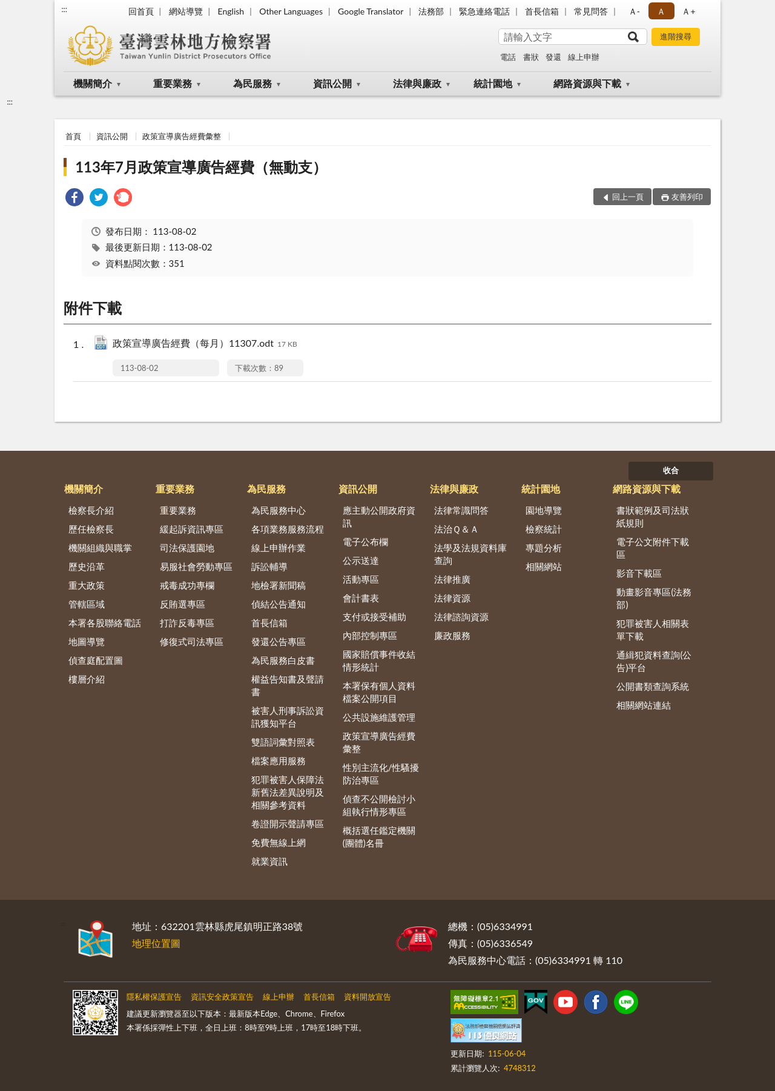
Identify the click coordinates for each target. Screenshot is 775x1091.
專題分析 (544, 547)
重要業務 (172, 83)
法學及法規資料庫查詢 (470, 554)
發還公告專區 (278, 641)
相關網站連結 (643, 704)
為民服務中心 (278, 510)
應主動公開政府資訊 (379, 516)
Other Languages (291, 11)
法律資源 (452, 597)
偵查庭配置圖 (95, 660)
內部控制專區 (370, 635)
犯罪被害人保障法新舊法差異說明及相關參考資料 (287, 792)
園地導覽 (544, 510)
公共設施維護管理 (379, 717)
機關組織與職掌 (100, 547)
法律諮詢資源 (461, 616)
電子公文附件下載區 (652, 548)
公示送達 (361, 560)
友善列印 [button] (687, 196)
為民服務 (252, 83)
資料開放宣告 (367, 996)
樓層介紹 (86, 678)
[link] (74, 198)
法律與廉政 (417, 83)
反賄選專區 (182, 603)
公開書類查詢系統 (652, 686)
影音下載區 (639, 573)
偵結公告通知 (278, 603)
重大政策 (86, 585)
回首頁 (141, 11)
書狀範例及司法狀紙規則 (652, 516)
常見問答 (591, 11)
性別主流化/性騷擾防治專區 (381, 773)
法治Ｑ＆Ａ (456, 528)
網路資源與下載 (587, 83)
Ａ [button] (661, 11)
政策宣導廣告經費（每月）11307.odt (205, 344)
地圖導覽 (86, 641)
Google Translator (370, 11)
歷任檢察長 (91, 528)
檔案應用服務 (278, 760)
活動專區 (361, 579)
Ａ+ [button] (688, 11)
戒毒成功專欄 (187, 585)
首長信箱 (542, 11)
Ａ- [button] (634, 11)
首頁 (73, 136)
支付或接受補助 (374, 616)
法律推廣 (452, 579)
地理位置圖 (156, 943)
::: (64, 9)
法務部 (431, 11)
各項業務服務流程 (287, 528)
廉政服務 (452, 635)
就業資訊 (269, 861)
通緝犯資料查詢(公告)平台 (653, 661)
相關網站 (544, 566)
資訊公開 (332, 83)
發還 (553, 57)
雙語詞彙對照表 (283, 741)
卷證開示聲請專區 (287, 823)
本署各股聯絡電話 (104, 622)
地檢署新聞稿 (278, 585)
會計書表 (361, 597)
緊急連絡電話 (484, 11)
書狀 (531, 57)
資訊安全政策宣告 (222, 996)
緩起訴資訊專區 (191, 528)
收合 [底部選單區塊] (671, 470)
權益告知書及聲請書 (287, 685)
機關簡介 (92, 83)
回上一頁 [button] (628, 196)
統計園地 (492, 83)
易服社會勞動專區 (196, 566)
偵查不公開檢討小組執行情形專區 (379, 805)
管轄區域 (86, 603)
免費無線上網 (278, 842)
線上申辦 (583, 57)
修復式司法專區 (191, 641)
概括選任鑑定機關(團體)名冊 (379, 836)
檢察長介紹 (91, 510)
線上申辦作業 (278, 547)
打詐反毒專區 (187, 622)
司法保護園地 (187, 547)
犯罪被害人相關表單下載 (652, 629)
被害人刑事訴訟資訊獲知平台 (287, 717)
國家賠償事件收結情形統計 (379, 660)
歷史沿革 (86, 566)
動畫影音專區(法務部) (653, 598)
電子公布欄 (365, 541)
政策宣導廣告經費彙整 (181, 136)
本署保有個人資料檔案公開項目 (379, 692)
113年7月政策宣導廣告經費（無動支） (201, 166)
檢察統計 (544, 528)
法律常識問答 (461, 510)
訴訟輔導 (269, 566)
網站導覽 (186, 11)
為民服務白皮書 (283, 660)
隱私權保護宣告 (154, 996)
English (230, 11)
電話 (508, 57)
